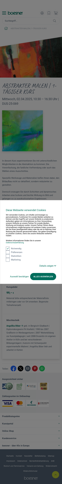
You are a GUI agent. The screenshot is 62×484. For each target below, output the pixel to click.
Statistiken (13, 256)
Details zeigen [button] (47, 265)
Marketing (13, 260)
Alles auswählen (43, 276)
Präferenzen (14, 252)
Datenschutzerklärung (15, 242)
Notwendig (13, 248)
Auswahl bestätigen (19, 276)
